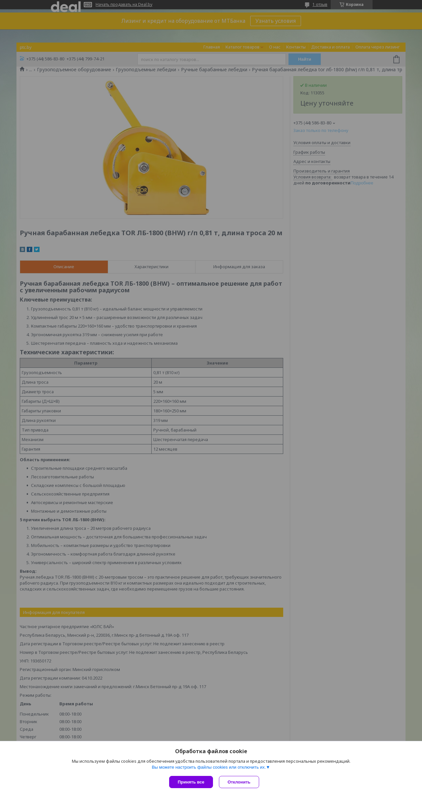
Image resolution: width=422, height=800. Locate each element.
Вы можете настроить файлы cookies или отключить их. (209, 767)
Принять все (191, 782)
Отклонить (239, 782)
